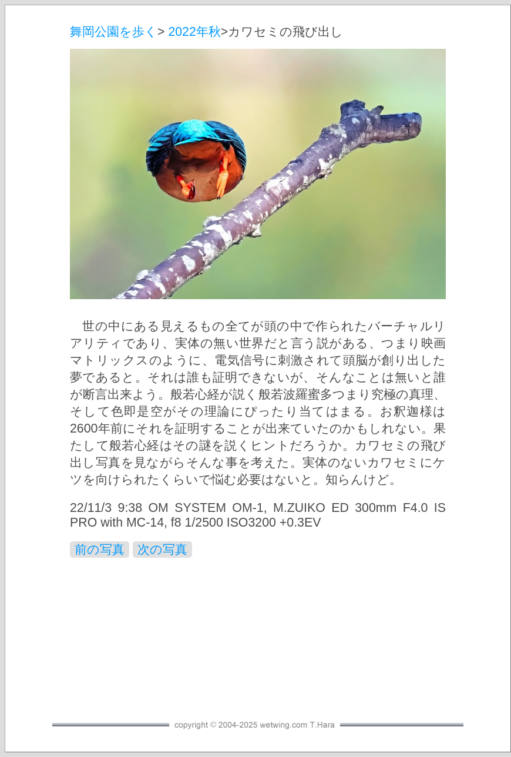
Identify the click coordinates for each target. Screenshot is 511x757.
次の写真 (162, 549)
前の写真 (100, 549)
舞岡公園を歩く (113, 32)
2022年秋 (194, 32)
